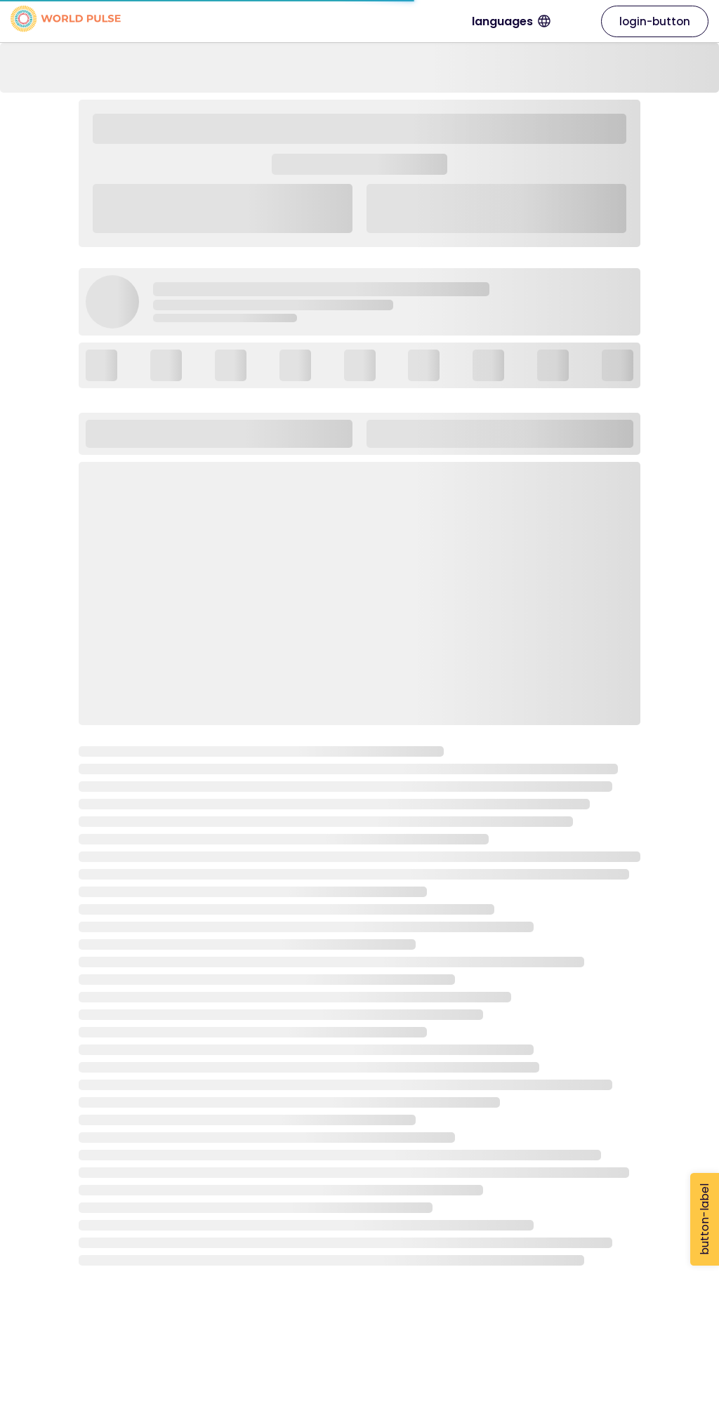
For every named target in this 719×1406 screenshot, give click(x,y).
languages (554, 21)
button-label (705, 1219)
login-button (654, 21)
